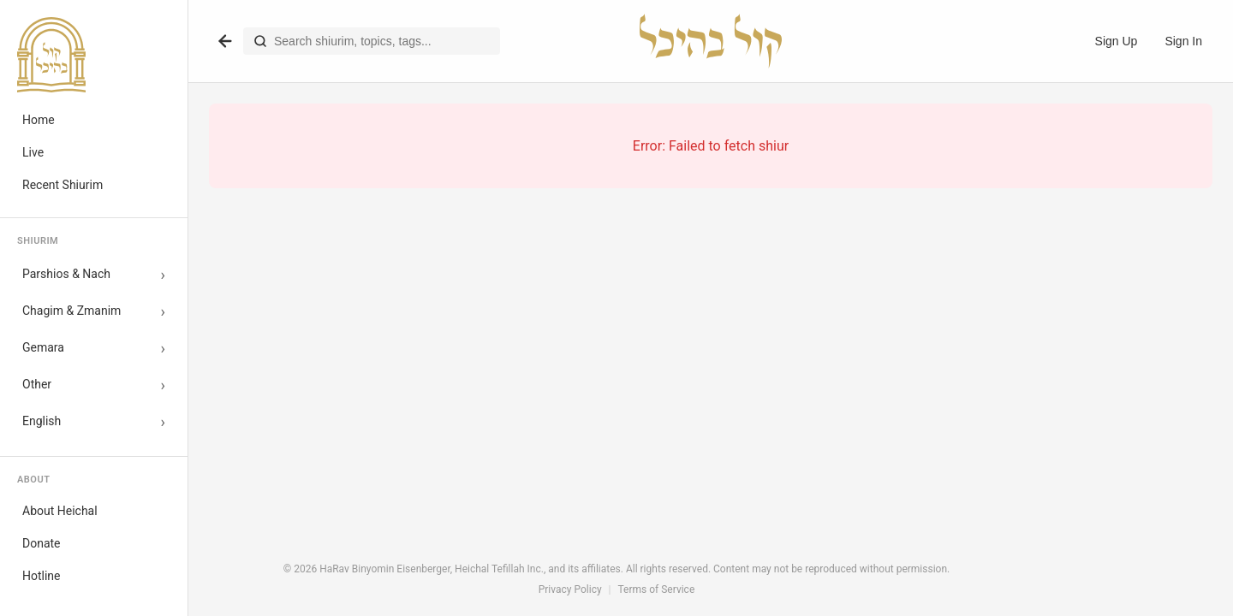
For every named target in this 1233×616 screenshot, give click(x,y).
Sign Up (1116, 41)
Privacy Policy (570, 589)
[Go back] (225, 41)
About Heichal (60, 511)
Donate (41, 543)
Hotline (41, 576)
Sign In (1183, 41)
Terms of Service (656, 589)
